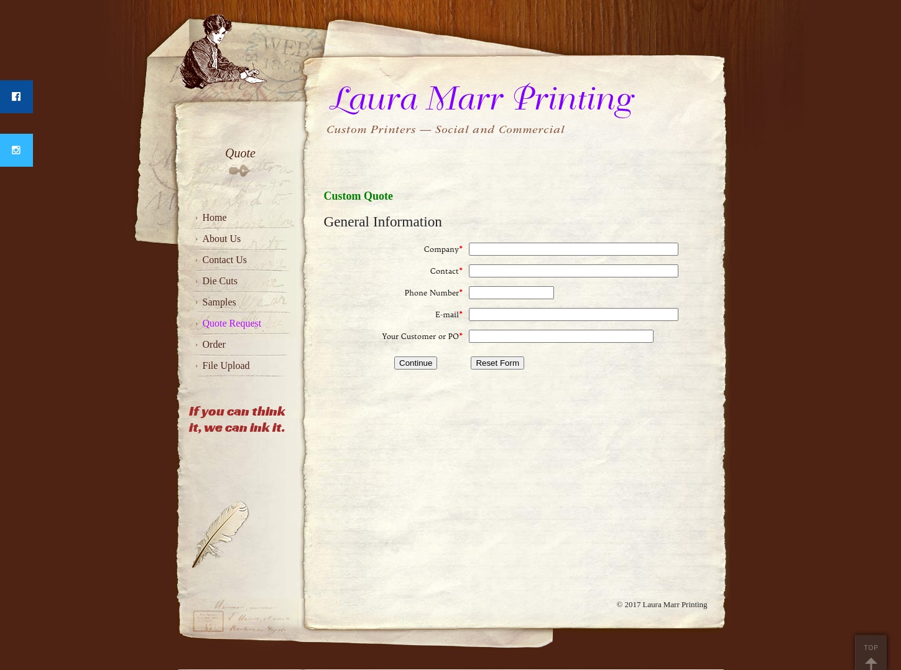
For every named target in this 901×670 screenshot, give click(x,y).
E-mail (449, 314)
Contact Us (225, 259)
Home (215, 217)
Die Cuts (220, 281)
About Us (222, 238)
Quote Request (232, 323)
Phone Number (434, 292)
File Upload (226, 365)
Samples (219, 302)
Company (443, 249)
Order (214, 344)
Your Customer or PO (422, 336)
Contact (446, 271)
